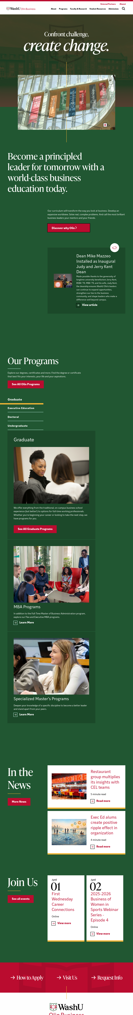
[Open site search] (123, 8)
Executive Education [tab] (21, 421)
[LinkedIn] (67, 968)
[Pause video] (105, 125)
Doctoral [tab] (13, 430)
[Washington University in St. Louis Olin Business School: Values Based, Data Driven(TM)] (66, 958)
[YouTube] (58, 968)
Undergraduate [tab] (18, 439)
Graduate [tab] (15, 412)
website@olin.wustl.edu (94, 977)
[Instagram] (75, 968)
